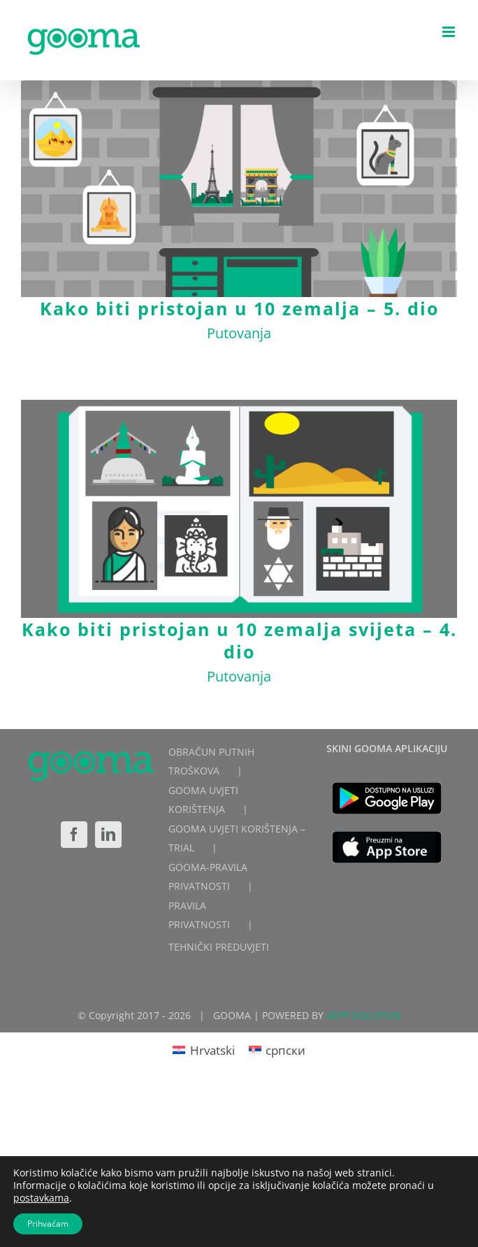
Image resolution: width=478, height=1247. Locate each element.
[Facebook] (74, 834)
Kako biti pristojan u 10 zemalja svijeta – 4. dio (239, 640)
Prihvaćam (47, 1224)
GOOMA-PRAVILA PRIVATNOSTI (207, 876)
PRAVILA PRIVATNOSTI (199, 915)
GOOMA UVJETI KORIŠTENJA (203, 800)
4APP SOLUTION (363, 1015)
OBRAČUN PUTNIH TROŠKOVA (211, 761)
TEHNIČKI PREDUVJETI (218, 946)
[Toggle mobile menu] (449, 31)
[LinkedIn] (108, 834)
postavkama (41, 1198)
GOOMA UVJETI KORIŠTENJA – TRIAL (236, 838)
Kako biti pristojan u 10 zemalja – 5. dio (239, 308)
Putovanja (239, 333)
